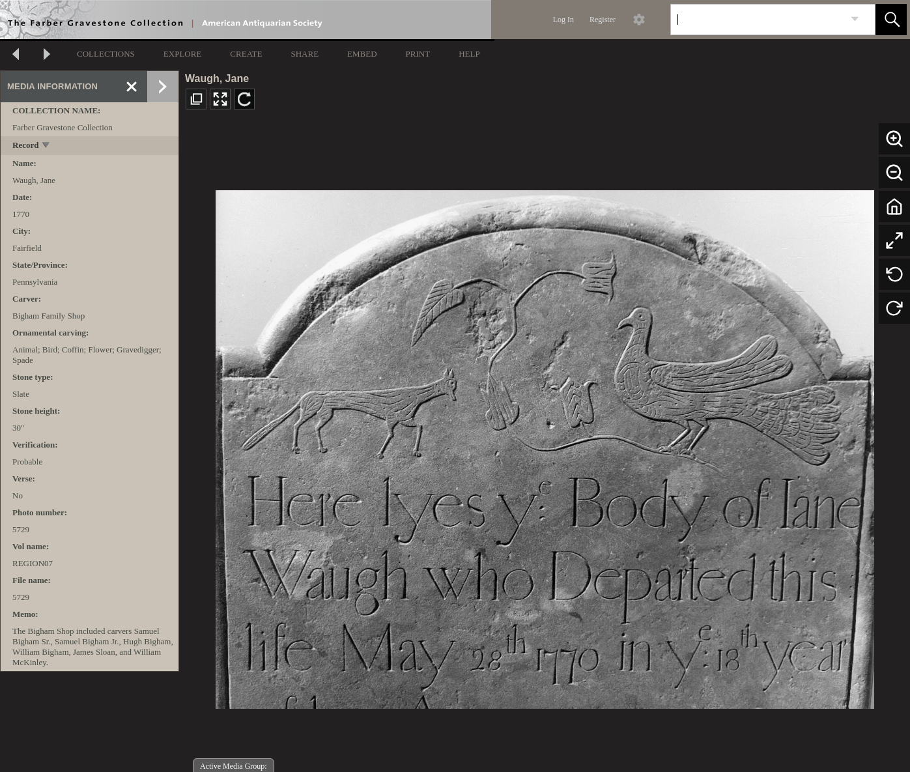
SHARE (305, 54)
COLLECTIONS (106, 54)
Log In (563, 19)
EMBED (362, 54)
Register (603, 19)
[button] (891, 19)
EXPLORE (183, 54)
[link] (855, 19)
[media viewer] (544, 446)
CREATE (246, 54)
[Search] (757, 19)
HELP (469, 54)
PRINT (418, 54)
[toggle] (46, 146)
